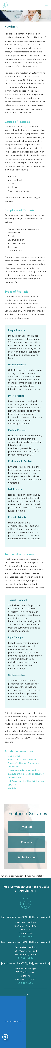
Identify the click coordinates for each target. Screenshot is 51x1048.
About (25, 994)
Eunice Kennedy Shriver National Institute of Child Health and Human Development (26, 774)
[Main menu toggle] (46, 5)
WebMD (12, 788)
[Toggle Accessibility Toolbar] (5, 1037)
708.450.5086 (25, 982)
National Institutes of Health (22, 759)
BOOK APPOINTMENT (13, 1022)
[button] (26, 827)
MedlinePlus (14, 756)
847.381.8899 (25, 936)
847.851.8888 (25, 958)
